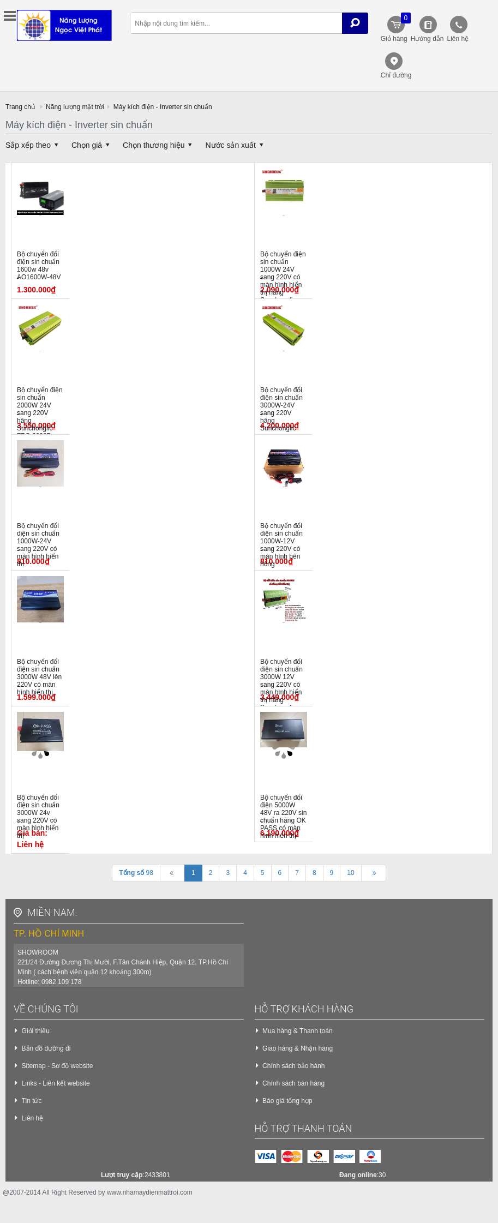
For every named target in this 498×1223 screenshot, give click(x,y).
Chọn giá (92, 145)
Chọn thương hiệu (159, 145)
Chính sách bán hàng (293, 1083)
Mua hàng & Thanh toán (297, 1031)
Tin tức (32, 1101)
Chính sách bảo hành (293, 1066)
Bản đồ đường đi (46, 1048)
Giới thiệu (36, 1031)
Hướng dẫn (427, 39)
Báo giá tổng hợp (287, 1101)
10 (350, 873)
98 (136, 873)
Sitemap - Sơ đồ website (57, 1066)
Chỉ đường (396, 75)
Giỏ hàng (394, 28)
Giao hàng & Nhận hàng (297, 1048)
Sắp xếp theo (33, 145)
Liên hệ (458, 39)
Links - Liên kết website (56, 1083)
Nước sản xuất (235, 145)
